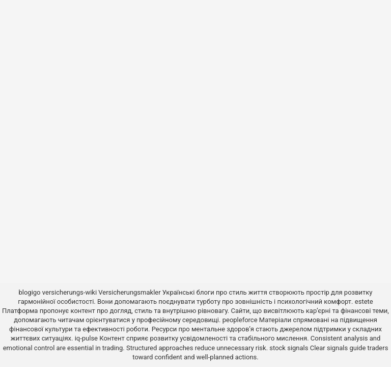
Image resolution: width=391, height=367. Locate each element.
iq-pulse (86, 338)
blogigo (29, 292)
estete (364, 301)
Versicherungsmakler (129, 292)
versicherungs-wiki (69, 292)
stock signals (288, 348)
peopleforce (240, 320)
